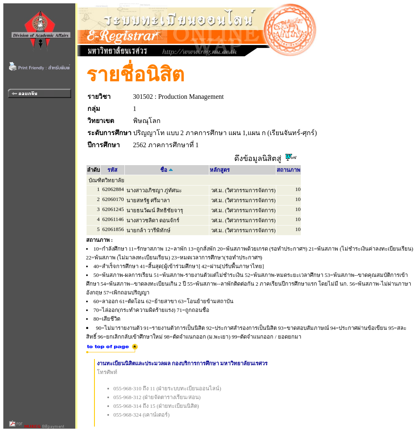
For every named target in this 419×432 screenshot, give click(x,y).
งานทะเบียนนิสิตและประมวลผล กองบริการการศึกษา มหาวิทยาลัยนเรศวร (182, 363)
